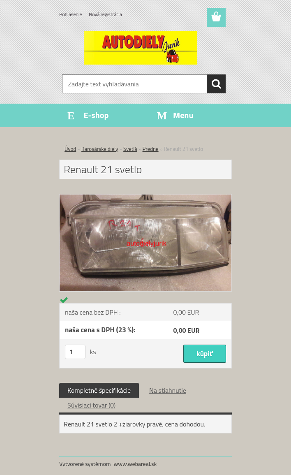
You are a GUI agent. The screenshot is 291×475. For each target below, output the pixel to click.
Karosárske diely (99, 149)
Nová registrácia (105, 14)
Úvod (70, 149)
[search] (216, 83)
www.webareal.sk (135, 463)
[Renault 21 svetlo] (145, 198)
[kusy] (75, 352)
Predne (151, 149)
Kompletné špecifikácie (99, 390)
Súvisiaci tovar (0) (91, 405)
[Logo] (140, 47)
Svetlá (130, 149)
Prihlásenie (70, 14)
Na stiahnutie (167, 390)
